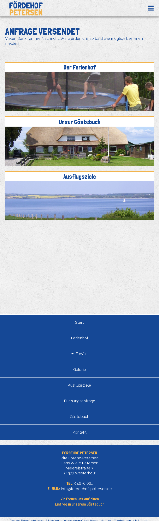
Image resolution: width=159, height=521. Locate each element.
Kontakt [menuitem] (80, 432)
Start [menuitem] (79, 322)
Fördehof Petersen (26, 8)
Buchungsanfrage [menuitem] (79, 401)
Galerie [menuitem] (79, 369)
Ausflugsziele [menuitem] (79, 385)
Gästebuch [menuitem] (79, 416)
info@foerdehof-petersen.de (86, 489)
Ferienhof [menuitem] (79, 338)
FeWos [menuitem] (82, 354)
